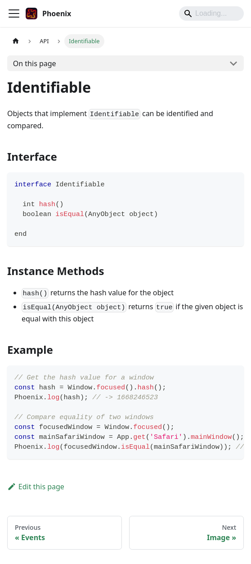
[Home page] (15, 41)
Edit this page (35, 487)
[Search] (211, 13)
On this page (34, 63)
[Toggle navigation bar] (14, 13)
